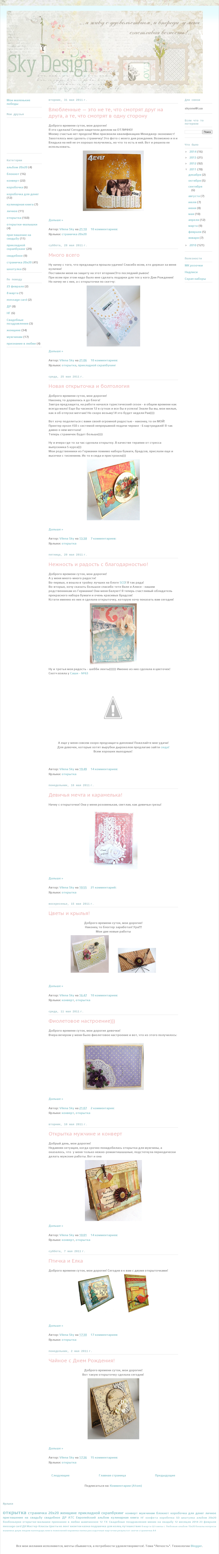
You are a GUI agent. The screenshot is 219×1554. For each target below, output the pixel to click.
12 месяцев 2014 (186, 1521)
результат (123, 1530)
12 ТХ (104, 1521)
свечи (134, 1530)
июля (192, 202)
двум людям (22, 1530)
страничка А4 (147, 1530)
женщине (14, 330)
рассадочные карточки (102, 1530)
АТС (71, 1517)
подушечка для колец (106, 1526)
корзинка (73, 1530)
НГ (8, 313)
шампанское (89, 1521)
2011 (193, 169)
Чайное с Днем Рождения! (82, 1360)
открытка (69, 365)
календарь (38, 1530)
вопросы (210, 1526)
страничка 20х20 (74, 234)
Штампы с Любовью (164, 1526)
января (194, 238)
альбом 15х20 (186, 1526)
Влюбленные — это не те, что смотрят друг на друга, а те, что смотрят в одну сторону (106, 112)
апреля (194, 220)
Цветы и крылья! (69, 913)
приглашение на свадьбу (19, 236)
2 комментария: (103, 1108)
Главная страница (112, 1475)
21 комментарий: (104, 887)
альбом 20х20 (17, 167)
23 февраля (15, 286)
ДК (24, 1526)
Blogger (196, 1546)
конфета (151, 1517)
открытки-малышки (22, 224)
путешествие (131, 1526)
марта (193, 226)
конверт (68, 1000)
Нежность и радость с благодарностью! (98, 564)
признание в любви (21, 343)
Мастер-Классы (37, 1526)
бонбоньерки (12, 1521)
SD (178, 1517)
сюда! (164, 747)
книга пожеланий (56, 1530)
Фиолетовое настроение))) (82, 1021)
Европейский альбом (92, 1517)
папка (83, 1530)
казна (86, 1526)
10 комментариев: (105, 229)
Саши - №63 (79, 673)
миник (152, 1521)
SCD (122, 582)
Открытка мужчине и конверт (85, 1134)
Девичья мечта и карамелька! (85, 795)
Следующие (60, 1475)
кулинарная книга (20, 204)
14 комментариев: (105, 769)
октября (195, 180)
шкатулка (14, 269)
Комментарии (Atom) (126, 1485)
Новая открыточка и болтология (89, 386)
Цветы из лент (59, 1526)
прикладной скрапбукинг (97, 365)
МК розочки (194, 265)
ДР (9, 306)
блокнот (13, 174)
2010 (193, 245)
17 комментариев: (105, 1335)
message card (17, 299)
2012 (193, 163)
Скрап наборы (195, 279)
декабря (195, 174)
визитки (76, 1526)
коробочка (15, 187)
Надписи (191, 272)
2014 (193, 151)
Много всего (64, 255)
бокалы (200, 1526)
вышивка (8, 1530)
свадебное (15, 255)
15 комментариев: (105, 1457)
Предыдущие (165, 1475)
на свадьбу (165, 1521)
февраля (195, 232)
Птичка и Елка (66, 1261)
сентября (195, 186)
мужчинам (14, 337)
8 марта (12, 293)
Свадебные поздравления (17, 321)
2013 (193, 157)
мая (191, 214)
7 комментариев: (104, 538)
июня (192, 208)
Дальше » (56, 220)
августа (194, 196)
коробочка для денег (23, 194)
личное (12, 211)
